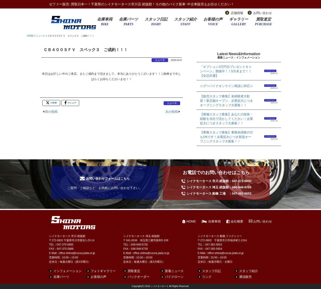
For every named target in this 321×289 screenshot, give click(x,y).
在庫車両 (104, 23)
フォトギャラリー (103, 271)
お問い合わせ (262, 13)
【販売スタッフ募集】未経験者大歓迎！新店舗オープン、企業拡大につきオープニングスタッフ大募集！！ (226, 100)
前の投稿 (51, 111)
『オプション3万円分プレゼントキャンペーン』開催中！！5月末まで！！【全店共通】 (226, 71)
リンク (207, 277)
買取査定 (263, 23)
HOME (30, 36)
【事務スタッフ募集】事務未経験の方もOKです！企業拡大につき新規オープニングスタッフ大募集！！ (226, 137)
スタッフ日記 (156, 23)
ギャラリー (238, 23)
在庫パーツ (128, 23)
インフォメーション (270, 70)
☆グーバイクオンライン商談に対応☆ (226, 86)
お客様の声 (213, 23)
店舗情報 (237, 13)
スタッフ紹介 (185, 23)
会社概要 (237, 221)
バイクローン (174, 277)
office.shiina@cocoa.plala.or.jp (77, 253)
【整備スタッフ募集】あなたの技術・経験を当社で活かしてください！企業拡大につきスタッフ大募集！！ (226, 118)
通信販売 (245, 277)
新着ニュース (174, 271)
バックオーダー (139, 277)
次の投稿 (171, 111)
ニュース (40, 36)
